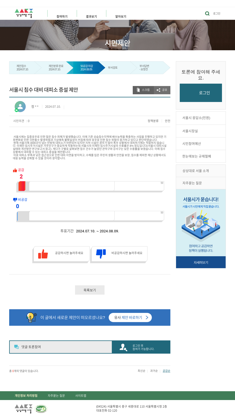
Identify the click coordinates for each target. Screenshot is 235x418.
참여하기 (62, 16)
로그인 (216, 13)
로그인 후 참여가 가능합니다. (143, 347)
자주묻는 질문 (192, 183)
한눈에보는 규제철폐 (196, 156)
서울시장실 (190, 131)
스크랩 (146, 89)
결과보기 (91, 16)
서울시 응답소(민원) (196, 117)
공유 (164, 89)
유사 (128, 317)
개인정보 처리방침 (26, 395)
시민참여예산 (191, 143)
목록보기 (90, 290)
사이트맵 (80, 395)
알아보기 (120, 16)
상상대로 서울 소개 (195, 170)
